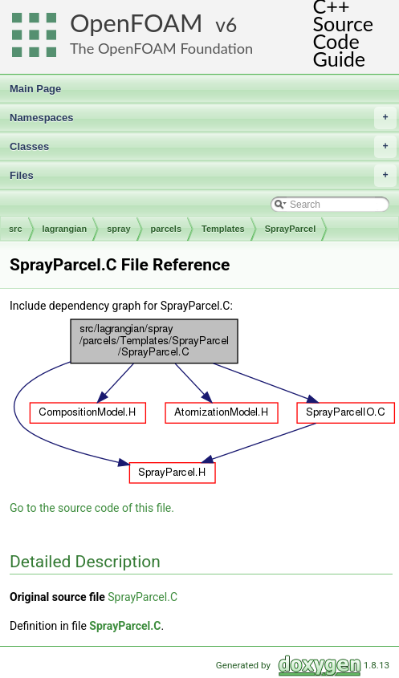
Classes (203, 147)
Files (203, 175)
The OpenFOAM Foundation (161, 48)
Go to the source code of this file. (92, 507)
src (15, 228)
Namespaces (203, 118)
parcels (166, 228)
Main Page (35, 89)
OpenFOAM (136, 23)
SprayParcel (290, 228)
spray (118, 228)
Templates (223, 228)
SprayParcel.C (142, 597)
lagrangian (65, 228)
